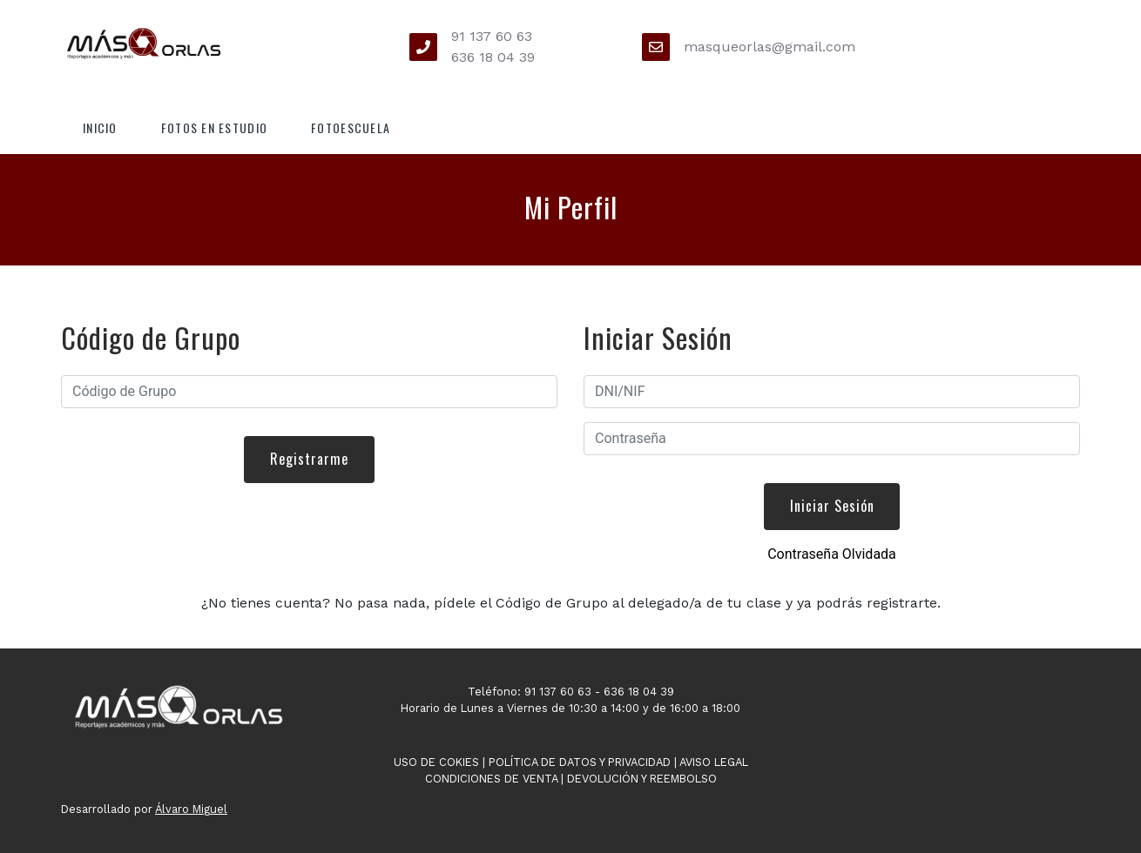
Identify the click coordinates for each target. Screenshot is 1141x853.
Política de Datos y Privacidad (580, 762)
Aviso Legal (713, 762)
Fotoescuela (350, 127)
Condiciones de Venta (491, 778)
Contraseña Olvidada (831, 554)
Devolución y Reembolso (642, 778)
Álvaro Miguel (191, 809)
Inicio (100, 127)
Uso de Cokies (436, 762)
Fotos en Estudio (214, 127)
